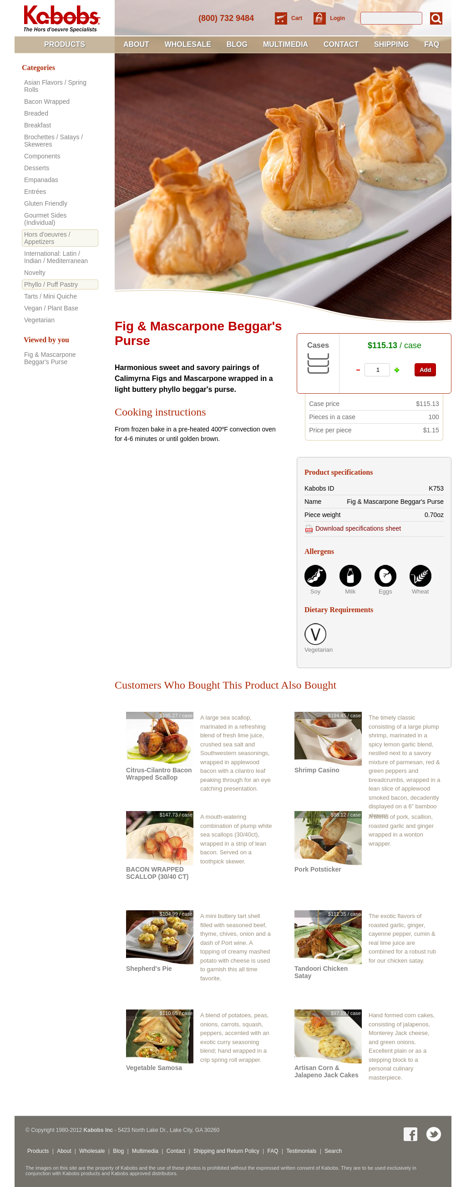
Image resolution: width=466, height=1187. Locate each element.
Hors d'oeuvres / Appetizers (47, 238)
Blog (237, 44)
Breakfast (37, 125)
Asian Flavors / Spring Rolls (55, 86)
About (136, 44)
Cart (297, 18)
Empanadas (41, 179)
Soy (315, 591)
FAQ (431, 44)
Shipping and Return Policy (226, 1151)
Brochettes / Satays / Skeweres (53, 140)
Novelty (35, 272)
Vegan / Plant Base (51, 308)
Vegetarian (315, 649)
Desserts (36, 168)
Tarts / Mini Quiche (50, 296)
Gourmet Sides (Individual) (45, 219)
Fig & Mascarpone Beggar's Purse (50, 358)
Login (337, 18)
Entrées (35, 191)
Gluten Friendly (45, 203)
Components (42, 156)
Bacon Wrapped (47, 101)
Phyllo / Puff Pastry (51, 284)
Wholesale (188, 44)
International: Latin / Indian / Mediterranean (56, 257)
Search (333, 1151)
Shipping (391, 44)
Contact (341, 44)
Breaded (36, 113)
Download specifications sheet (352, 528)
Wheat (420, 591)
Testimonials (301, 1151)
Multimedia (285, 44)
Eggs (385, 591)
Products (64, 44)
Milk (350, 591)
